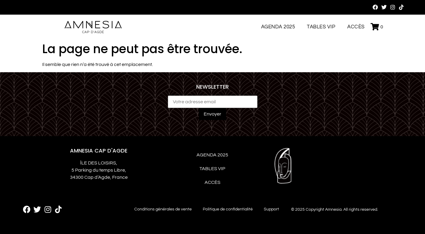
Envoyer (212, 114)
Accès (356, 27)
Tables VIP (321, 27)
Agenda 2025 (278, 27)
